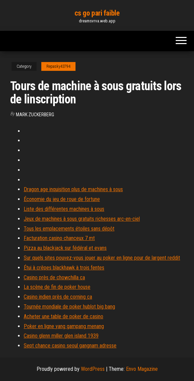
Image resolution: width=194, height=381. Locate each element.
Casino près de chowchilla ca (54, 277)
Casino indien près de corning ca (58, 297)
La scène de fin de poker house (57, 287)
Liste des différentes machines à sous (64, 209)
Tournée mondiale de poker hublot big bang (69, 306)
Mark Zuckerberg (35, 114)
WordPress (93, 369)
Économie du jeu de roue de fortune (62, 199)
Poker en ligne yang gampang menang (64, 326)
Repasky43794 (58, 66)
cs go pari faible (97, 13)
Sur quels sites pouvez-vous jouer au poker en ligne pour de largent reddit (102, 258)
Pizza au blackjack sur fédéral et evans (65, 248)
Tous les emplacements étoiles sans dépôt (69, 228)
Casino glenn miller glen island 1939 (61, 336)
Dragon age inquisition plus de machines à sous (73, 189)
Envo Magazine (142, 369)
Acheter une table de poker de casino (63, 316)
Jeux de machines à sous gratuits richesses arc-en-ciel (82, 219)
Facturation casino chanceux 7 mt (59, 238)
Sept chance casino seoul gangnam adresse (70, 345)
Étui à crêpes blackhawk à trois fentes (64, 267)
